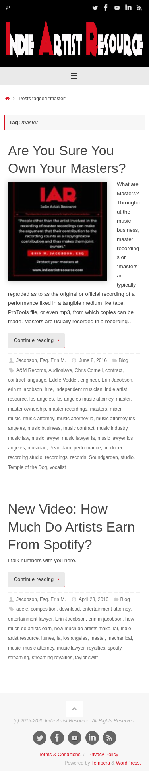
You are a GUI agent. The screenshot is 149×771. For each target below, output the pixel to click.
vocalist (58, 467)
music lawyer (45, 438)
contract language (27, 380)
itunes (47, 638)
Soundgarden (103, 457)
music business (43, 428)
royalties (96, 648)
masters (98, 409)
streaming (18, 657)
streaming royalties (52, 657)
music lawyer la (78, 438)
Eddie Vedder (63, 380)
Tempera (100, 763)
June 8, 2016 (93, 360)
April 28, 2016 (93, 599)
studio (126, 457)
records (78, 457)
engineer (89, 380)
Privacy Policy (103, 754)
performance (87, 448)
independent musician (78, 389)
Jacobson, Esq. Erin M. (41, 360)
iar (115, 628)
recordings (56, 457)
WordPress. (128, 763)
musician (36, 448)
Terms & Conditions (59, 754)
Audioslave (60, 370)
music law (18, 438)
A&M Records (31, 370)
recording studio (25, 457)
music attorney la (75, 418)
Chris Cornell (89, 370)
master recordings (68, 409)
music (14, 418)
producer (112, 448)
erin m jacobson (25, 389)
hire (48, 389)
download (69, 609)
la (58, 638)
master (123, 399)
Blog (123, 360)
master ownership (27, 409)
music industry (112, 428)
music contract (78, 428)
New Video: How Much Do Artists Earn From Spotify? (71, 526)
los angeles (41, 399)
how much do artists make (82, 628)
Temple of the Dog (27, 467)
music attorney (38, 418)
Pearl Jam (60, 448)
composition (43, 609)
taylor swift (86, 657)
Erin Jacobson (117, 380)
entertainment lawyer (30, 619)
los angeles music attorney (84, 399)
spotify (114, 648)
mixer (115, 409)
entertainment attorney (107, 609)
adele (22, 609)
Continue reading (38, 340)
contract (113, 370)
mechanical (119, 638)
